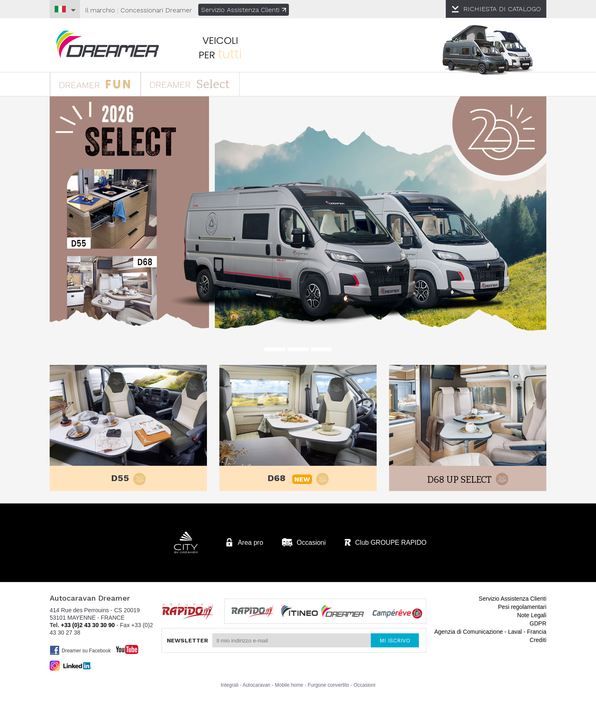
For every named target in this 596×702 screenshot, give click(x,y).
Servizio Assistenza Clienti (243, 10)
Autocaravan (256, 685)
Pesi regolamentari (522, 607)
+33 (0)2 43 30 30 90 (88, 625)
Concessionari (156, 10)
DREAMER (94, 84)
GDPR (538, 623)
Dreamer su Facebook (80, 650)
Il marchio (100, 10)
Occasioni (364, 685)
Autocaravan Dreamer (107, 44)
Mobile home (289, 685)
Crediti (538, 640)
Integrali (229, 685)
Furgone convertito (328, 685)
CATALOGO (502, 9)
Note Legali (531, 615)
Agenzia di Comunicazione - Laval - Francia (490, 631)
